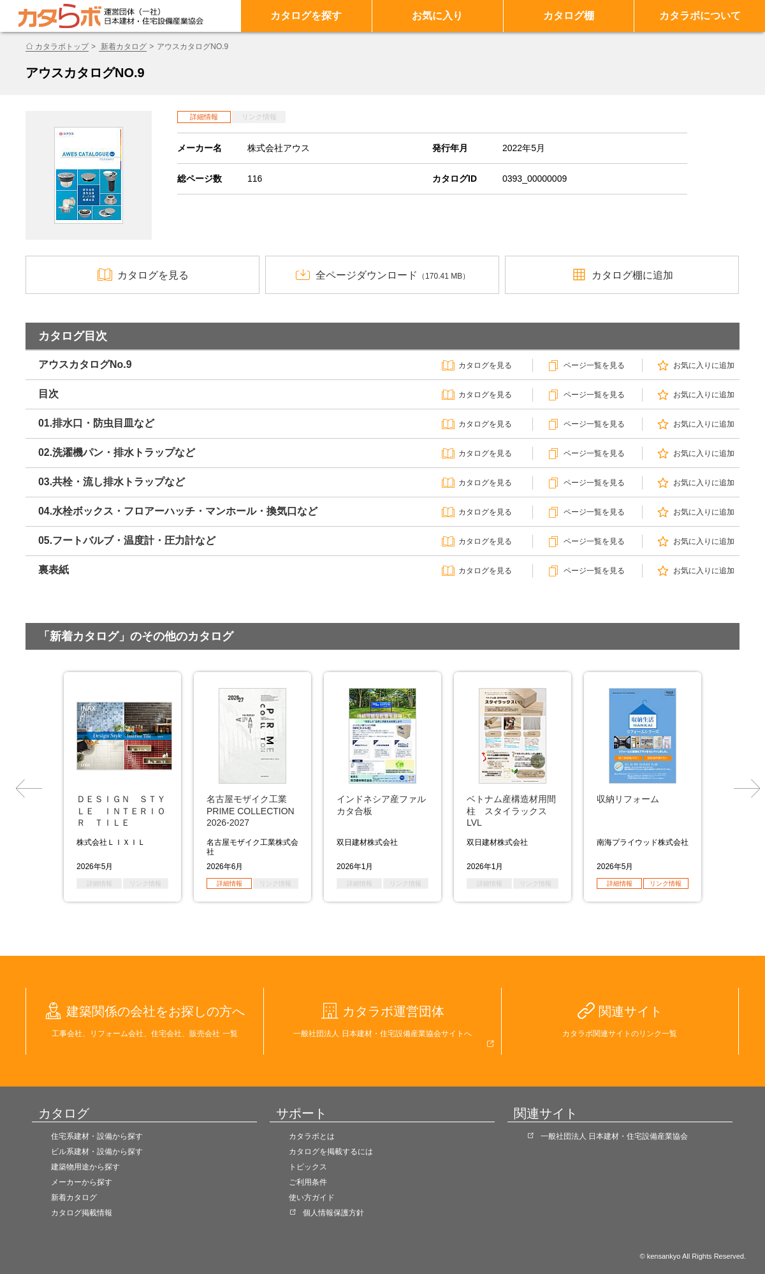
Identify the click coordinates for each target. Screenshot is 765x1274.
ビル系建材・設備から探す (97, 1151)
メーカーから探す (81, 1182)
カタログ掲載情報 (81, 1212)
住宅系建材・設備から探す (97, 1136)
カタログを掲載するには (331, 1151)
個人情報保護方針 (333, 1212)
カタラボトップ (62, 46)
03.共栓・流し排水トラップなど (111, 481)
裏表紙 (53, 569)
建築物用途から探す (85, 1166)
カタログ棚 (568, 15)
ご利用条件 (308, 1182)
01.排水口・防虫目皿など (96, 423)
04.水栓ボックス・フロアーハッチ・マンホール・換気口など (177, 511)
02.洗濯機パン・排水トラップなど (116, 452)
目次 (48, 393)
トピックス (308, 1166)
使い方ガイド (312, 1197)
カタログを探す (306, 15)
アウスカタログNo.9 (85, 364)
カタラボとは (312, 1136)
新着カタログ (123, 46)
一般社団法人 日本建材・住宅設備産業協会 (614, 1136)
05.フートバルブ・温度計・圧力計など (126, 540)
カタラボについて (700, 15)
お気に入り (437, 15)
